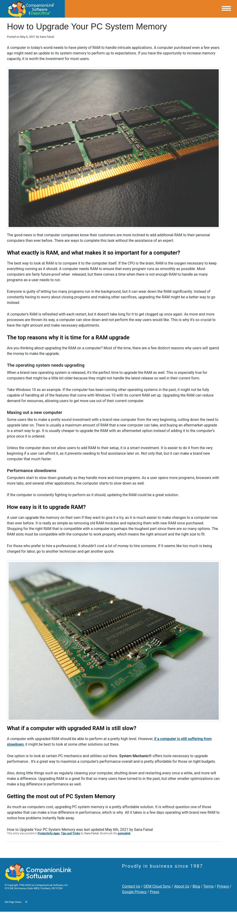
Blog (196, 886)
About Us (181, 886)
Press (154, 892)
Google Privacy (134, 892)
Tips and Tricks (70, 833)
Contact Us (131, 886)
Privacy (223, 886)
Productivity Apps (49, 833)
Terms (208, 886)
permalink (124, 833)
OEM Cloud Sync (157, 886)
